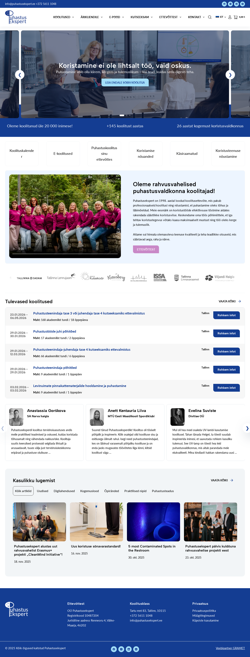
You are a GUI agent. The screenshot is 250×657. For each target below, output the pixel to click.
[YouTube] (242, 4)
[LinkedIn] (236, 4)
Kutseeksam (142, 17)
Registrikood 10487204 (83, 615)
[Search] (210, 17)
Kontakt (197, 17)
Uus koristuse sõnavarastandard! (96, 546)
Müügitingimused (203, 615)
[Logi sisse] (230, 17)
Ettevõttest (171, 17)
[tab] (23, 491)
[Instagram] (230, 4)
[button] (221, 17)
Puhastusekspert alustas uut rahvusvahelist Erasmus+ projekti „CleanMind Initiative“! (38, 550)
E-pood (117, 17)
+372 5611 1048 (141, 615)
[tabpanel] (125, 533)
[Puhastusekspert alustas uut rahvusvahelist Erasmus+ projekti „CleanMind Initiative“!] (39, 521)
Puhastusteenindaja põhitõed (55, 368)
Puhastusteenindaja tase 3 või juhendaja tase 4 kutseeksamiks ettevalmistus (89, 313)
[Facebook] (224, 4)
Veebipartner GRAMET (230, 648)
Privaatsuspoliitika (204, 610)
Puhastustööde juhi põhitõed (54, 331)
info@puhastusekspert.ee (146, 620)
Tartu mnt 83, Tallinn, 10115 (148, 610)
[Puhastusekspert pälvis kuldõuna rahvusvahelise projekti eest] (210, 521)
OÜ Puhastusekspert (80, 610)
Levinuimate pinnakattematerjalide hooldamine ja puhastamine (79, 386)
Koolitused (64, 17)
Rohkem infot (227, 315)
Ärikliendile (92, 17)
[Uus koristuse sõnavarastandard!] (96, 521)
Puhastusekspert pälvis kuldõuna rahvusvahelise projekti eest (210, 548)
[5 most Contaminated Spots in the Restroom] (153, 521)
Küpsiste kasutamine (205, 620)
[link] (125, 74)
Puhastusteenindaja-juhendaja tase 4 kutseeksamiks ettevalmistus (81, 349)
